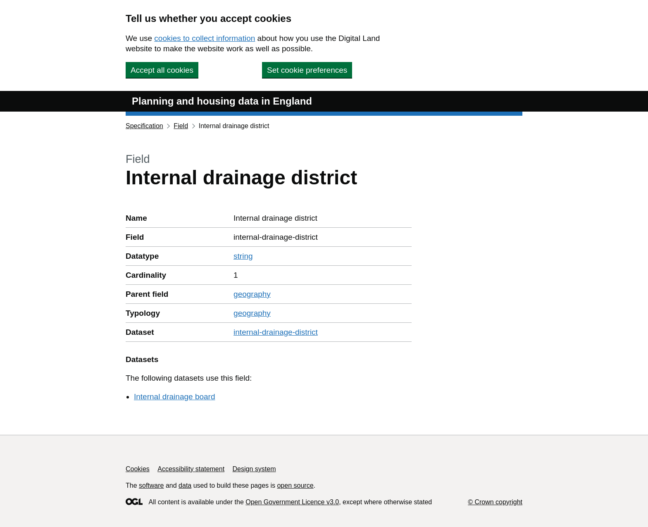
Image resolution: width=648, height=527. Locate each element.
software (151, 485)
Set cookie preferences (307, 70)
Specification (144, 125)
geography (252, 294)
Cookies (138, 468)
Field (181, 125)
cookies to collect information (204, 38)
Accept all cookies (162, 70)
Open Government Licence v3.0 (292, 502)
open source (295, 485)
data (185, 485)
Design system (254, 468)
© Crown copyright (495, 502)
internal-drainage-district (275, 332)
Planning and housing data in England (222, 101)
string (243, 256)
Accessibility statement (190, 468)
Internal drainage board (174, 396)
